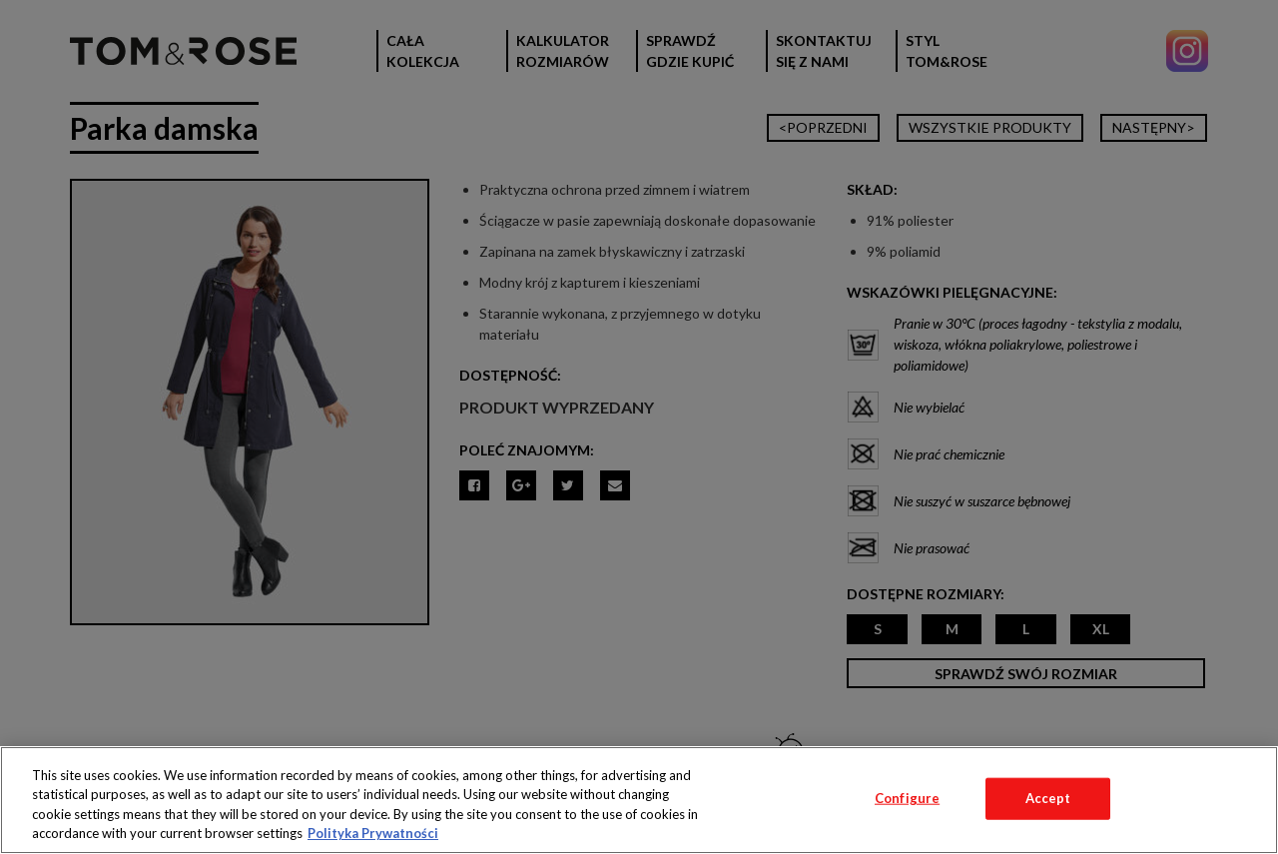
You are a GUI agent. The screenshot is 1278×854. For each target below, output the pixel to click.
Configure (907, 798)
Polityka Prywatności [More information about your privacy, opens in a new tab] (373, 833)
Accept (1048, 798)
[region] (639, 800)
